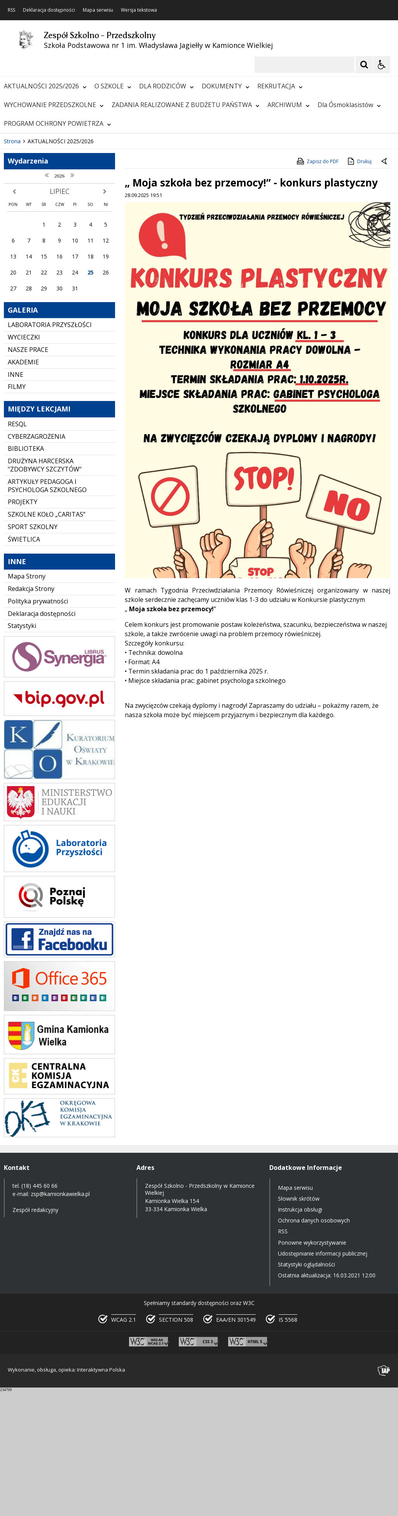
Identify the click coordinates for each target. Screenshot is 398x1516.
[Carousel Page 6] (112, 242)
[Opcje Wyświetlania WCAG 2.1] (381, 64)
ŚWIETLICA (24, 663)
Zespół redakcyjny (35, 1334)
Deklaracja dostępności (49, 10)
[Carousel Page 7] (120, 242)
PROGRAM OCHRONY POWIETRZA (57, 123)
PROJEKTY (22, 626)
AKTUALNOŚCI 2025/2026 (45, 86)
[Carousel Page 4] (98, 242)
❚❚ (16, 242)
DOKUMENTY (226, 86)
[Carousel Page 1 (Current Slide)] (75, 242)
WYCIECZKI (24, 461)
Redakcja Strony (31, 713)
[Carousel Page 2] (83, 242)
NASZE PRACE (28, 474)
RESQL (17, 548)
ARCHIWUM (288, 104)
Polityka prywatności (38, 725)
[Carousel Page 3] (90, 242)
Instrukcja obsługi (300, 1334)
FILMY (17, 511)
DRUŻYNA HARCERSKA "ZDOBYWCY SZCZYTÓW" (45, 589)
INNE (15, 498)
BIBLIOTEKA (26, 573)
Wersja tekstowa (139, 10)
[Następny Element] (56, 242)
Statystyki (22, 750)
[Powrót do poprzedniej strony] (384, 286)
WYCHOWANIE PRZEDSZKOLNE (54, 104)
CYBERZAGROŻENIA (36, 560)
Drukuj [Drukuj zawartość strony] (359, 285)
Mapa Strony (26, 700)
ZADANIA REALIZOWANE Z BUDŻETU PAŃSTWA (186, 104)
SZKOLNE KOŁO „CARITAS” (47, 639)
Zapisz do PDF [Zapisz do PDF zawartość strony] (317, 285)
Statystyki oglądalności (306, 1389)
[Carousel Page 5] (105, 242)
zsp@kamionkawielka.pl (60, 1318)
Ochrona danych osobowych (314, 1345)
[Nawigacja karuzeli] (46, 242)
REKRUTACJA (280, 86)
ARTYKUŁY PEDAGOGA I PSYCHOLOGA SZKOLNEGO (47, 610)
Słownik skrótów (298, 1323)
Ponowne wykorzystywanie (312, 1366)
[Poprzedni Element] (37, 242)
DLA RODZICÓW (166, 86)
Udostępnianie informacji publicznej (322, 1377)
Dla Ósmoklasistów (349, 104)
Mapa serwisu (98, 10)
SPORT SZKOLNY (33, 651)
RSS (11, 10)
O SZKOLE (112, 86)
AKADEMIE (23, 486)
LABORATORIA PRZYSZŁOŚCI (50, 449)
